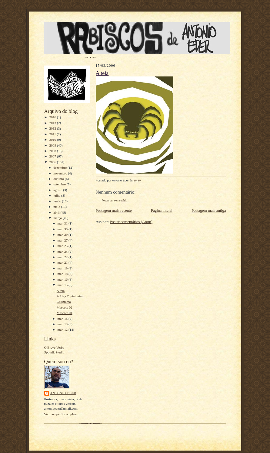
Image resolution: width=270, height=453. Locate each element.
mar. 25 (63, 246)
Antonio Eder (63, 393)
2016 (53, 117)
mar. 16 (63, 279)
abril (56, 212)
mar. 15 (63, 285)
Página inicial (161, 210)
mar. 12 (63, 329)
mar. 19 (63, 268)
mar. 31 (63, 223)
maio (57, 206)
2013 (53, 123)
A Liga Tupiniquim (70, 296)
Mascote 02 (64, 307)
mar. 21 (63, 262)
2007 (53, 156)
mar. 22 (63, 257)
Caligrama (64, 301)
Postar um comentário (114, 200)
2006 (53, 162)
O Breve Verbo (54, 347)
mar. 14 (63, 318)
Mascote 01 (64, 313)
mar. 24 (63, 251)
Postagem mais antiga (209, 210)
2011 (53, 134)
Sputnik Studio (54, 352)
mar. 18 (63, 274)
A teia (61, 290)
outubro (59, 179)
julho (57, 195)
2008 (53, 151)
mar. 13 (63, 324)
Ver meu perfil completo (60, 414)
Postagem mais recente (114, 210)
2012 (53, 128)
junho (57, 201)
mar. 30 (63, 229)
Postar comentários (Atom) (131, 221)
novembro (60, 173)
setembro (60, 184)
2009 (53, 145)
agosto (58, 190)
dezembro (60, 167)
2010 (53, 139)
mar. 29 (63, 234)
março (58, 218)
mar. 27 (63, 240)
